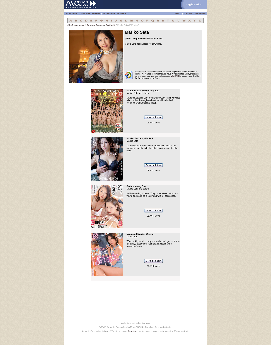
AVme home (71, 13)
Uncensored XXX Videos (115, 13)
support (188, 13)
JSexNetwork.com (75, 25)
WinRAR (175, 76)
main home (200, 13)
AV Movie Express (95, 25)
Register (132, 331)
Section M (110, 25)
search (178, 13)
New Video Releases (90, 13)
